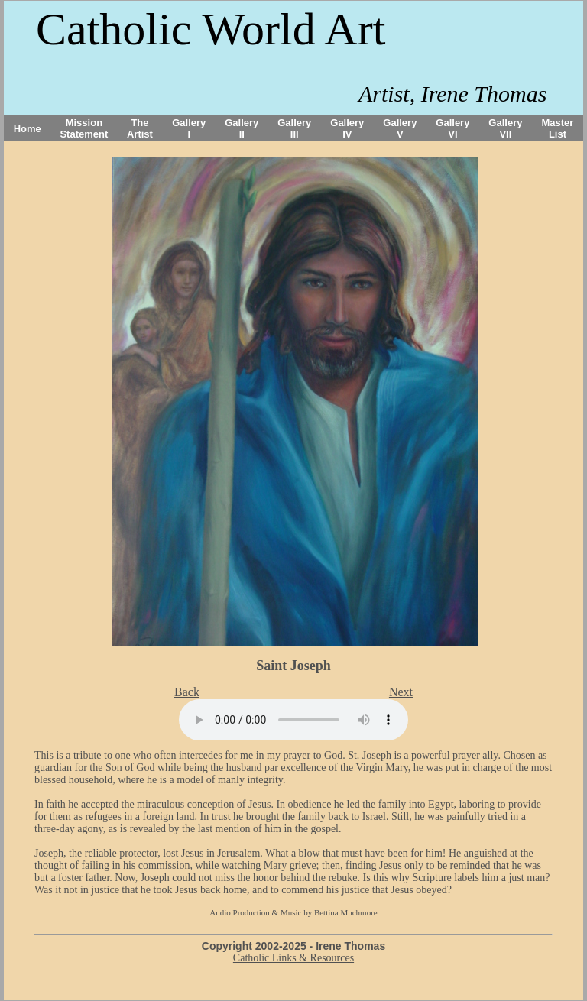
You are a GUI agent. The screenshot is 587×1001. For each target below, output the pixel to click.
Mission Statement (84, 128)
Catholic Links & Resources (293, 958)
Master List (558, 128)
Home (27, 128)
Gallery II (241, 128)
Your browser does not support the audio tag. (293, 719)
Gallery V (400, 128)
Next (401, 691)
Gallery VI (452, 128)
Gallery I (189, 128)
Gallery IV (347, 128)
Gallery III (294, 128)
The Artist (140, 128)
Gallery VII (505, 128)
